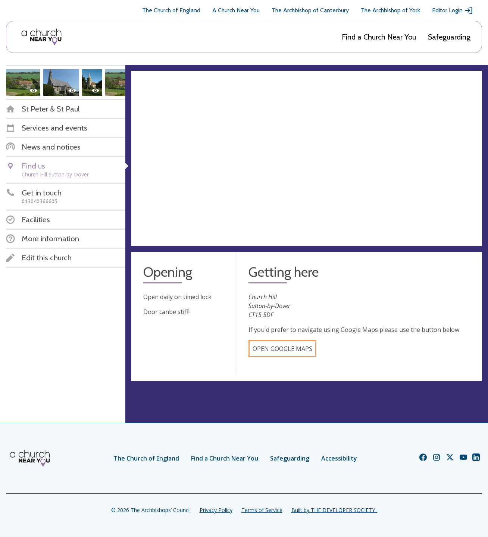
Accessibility (339, 458)
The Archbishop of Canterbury (310, 10)
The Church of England (171, 10)
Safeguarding (449, 36)
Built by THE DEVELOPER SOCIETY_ (334, 510)
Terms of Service (261, 510)
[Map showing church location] (306, 158)
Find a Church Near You (379, 36)
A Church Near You (236, 10)
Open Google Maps (282, 349)
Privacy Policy (216, 510)
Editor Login (452, 10)
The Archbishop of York (390, 10)
